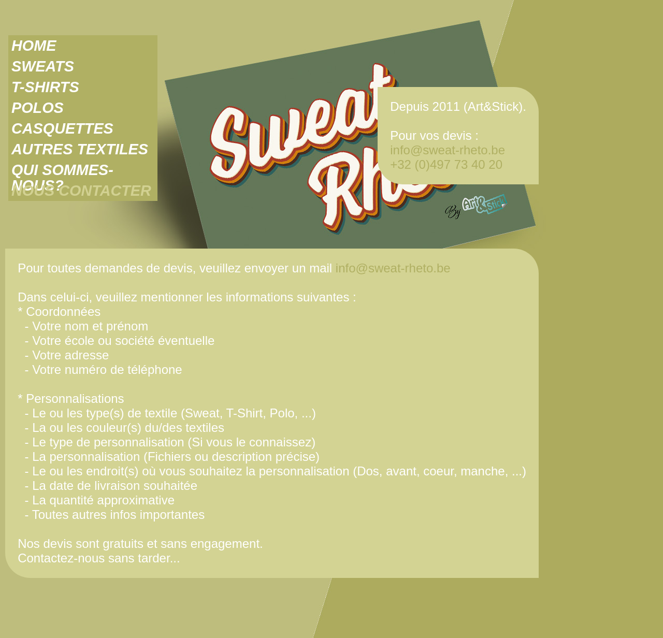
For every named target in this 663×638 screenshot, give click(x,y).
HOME (33, 45)
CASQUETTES (62, 128)
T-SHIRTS (45, 87)
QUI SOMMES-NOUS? (62, 170)
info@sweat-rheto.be (447, 150)
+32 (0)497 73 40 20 (446, 164)
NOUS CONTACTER (81, 190)
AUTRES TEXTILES (79, 149)
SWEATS (42, 66)
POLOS (37, 107)
